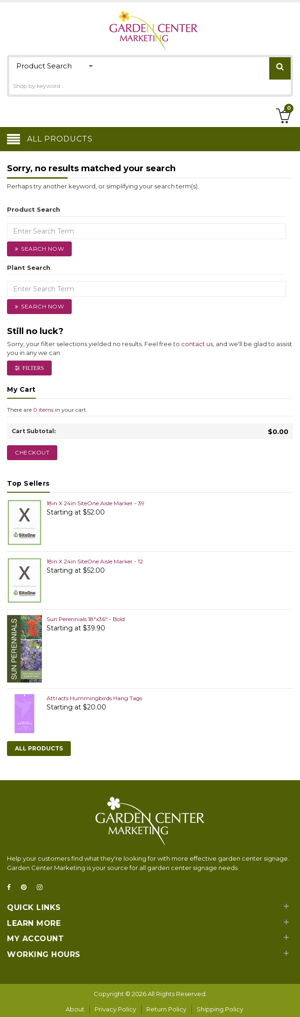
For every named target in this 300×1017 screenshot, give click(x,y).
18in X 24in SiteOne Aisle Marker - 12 (95, 561)
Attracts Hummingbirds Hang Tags (94, 698)
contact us (197, 344)
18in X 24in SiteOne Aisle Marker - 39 (95, 503)
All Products (39, 748)
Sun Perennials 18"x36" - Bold (86, 619)
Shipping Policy (220, 1009)
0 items (43, 409)
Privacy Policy (115, 1009)
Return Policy (166, 1009)
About (75, 1009)
